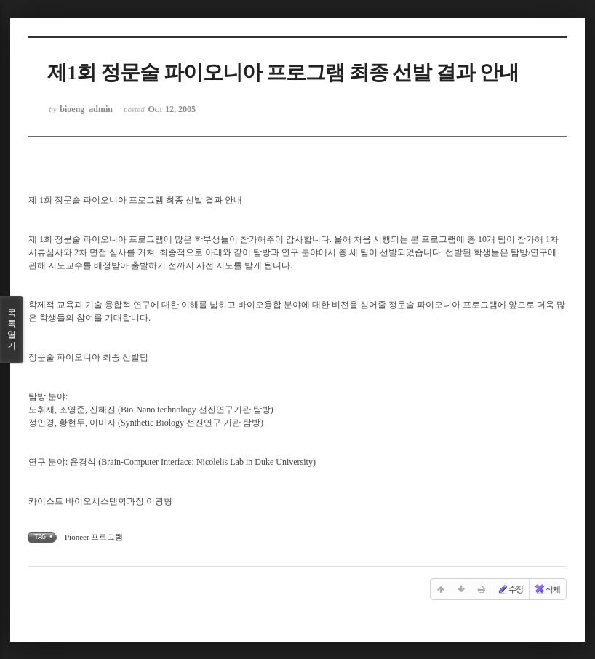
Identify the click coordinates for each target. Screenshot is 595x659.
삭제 (547, 589)
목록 (11, 329)
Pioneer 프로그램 (94, 536)
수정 (510, 589)
